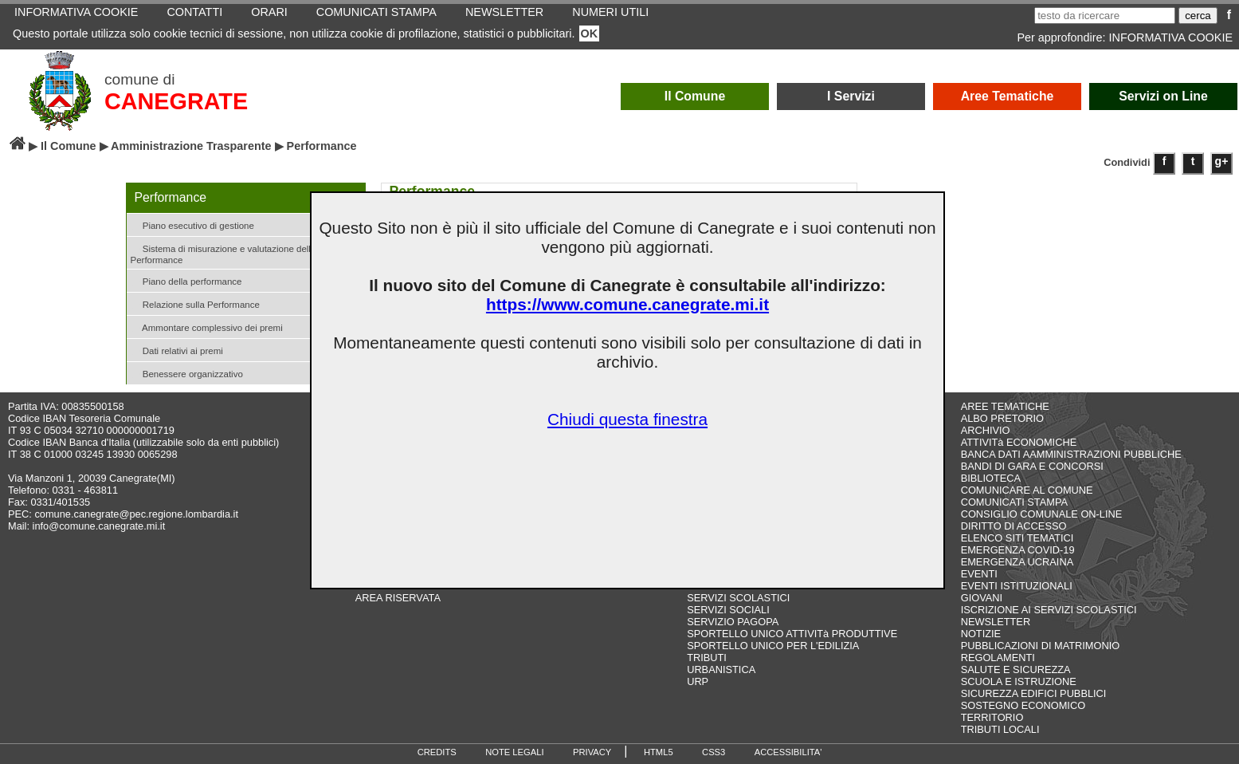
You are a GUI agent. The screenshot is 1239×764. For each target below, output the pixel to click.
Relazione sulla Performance (195, 303)
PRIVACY (592, 752)
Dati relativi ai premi (177, 349)
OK (589, 33)
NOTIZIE (981, 634)
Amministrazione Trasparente (191, 146)
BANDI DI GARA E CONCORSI (1032, 466)
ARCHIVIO (985, 430)
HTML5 (658, 752)
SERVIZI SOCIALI (728, 610)
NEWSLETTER (995, 622)
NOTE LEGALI (514, 752)
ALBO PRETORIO (1002, 418)
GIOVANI (981, 598)
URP (697, 681)
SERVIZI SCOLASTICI (738, 598)
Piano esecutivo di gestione (192, 224)
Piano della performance (186, 280)
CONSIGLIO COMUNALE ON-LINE (1042, 514)
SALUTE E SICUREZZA (1016, 669)
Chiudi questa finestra (627, 419)
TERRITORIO (992, 717)
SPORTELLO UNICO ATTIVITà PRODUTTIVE (792, 634)
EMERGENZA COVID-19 (1018, 550)
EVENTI (979, 574)
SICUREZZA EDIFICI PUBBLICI (1034, 693)
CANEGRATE (176, 101)
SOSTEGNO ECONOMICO (1023, 705)
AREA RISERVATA (398, 598)
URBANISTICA (721, 669)
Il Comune (695, 96)
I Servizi (851, 96)
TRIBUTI (707, 658)
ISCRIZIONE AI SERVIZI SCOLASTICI (1049, 610)
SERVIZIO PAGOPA (732, 622)
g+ (1222, 161)
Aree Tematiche (1007, 96)
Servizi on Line (1163, 96)
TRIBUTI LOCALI (1000, 729)
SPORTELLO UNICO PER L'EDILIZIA (773, 646)
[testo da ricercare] (1104, 15)
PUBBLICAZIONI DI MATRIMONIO (1040, 646)
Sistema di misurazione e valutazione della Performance (223, 253)
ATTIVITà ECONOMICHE (1019, 442)
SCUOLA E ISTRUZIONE (1018, 681)
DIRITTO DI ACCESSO (1014, 526)
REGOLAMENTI (998, 658)
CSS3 (713, 752)
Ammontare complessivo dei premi (207, 326)
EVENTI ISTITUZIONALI (1016, 586)
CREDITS (437, 752)
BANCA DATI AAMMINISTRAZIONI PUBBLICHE (1071, 454)
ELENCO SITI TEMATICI (1017, 538)
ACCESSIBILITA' (788, 752)
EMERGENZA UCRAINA (1017, 562)
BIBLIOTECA (991, 478)
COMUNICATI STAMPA (1014, 502)
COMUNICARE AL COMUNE (1027, 490)
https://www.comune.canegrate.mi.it (627, 304)
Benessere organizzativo (187, 373)
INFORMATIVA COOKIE (1171, 37)
